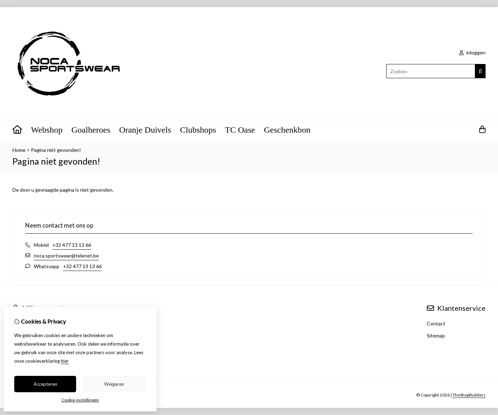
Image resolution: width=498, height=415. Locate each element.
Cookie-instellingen (80, 400)
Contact (436, 323)
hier (65, 361)
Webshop (47, 129)
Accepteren (45, 384)
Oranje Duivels (145, 129)
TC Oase (240, 129)
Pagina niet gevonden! (56, 150)
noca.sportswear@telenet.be (66, 255)
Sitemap (436, 335)
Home (19, 150)
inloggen (472, 52)
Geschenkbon (287, 129)
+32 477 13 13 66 (71, 245)
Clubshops (198, 129)
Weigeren (114, 384)
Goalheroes (90, 129)
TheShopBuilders (469, 395)
